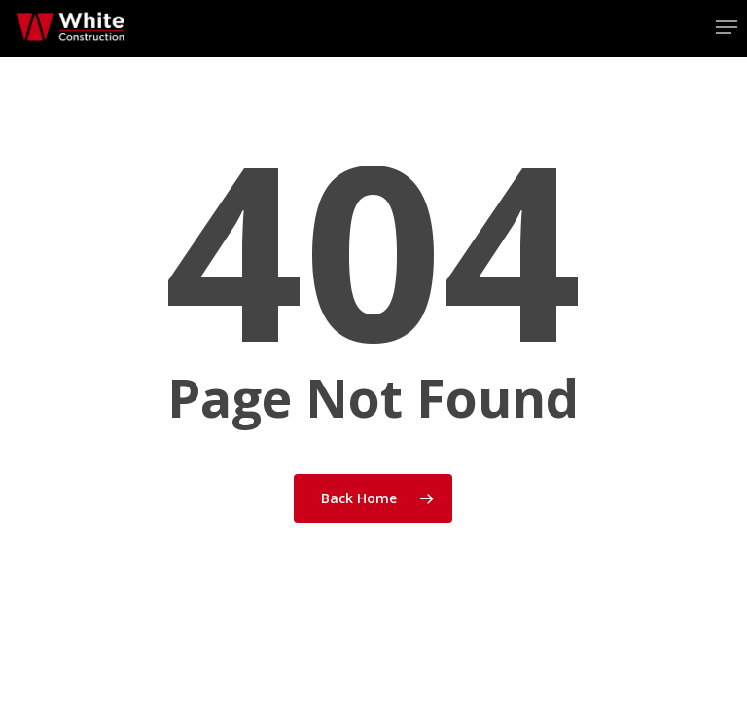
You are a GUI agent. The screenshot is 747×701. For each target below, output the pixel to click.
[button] (726, 27)
